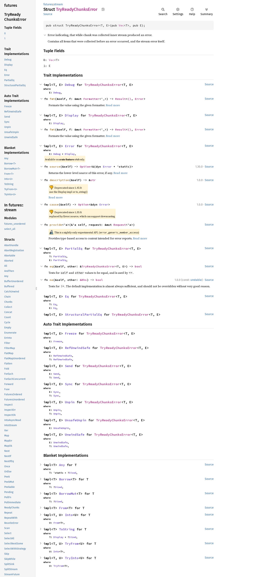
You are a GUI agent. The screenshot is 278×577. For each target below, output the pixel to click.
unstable (196, 280)
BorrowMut (68, 494)
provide (56, 224)
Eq (67, 296)
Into (69, 515)
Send (69, 366)
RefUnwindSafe (77, 348)
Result (120, 99)
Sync (69, 384)
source (55, 166)
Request (119, 224)
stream (58, 4)
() (129, 99)
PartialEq (73, 248)
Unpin (70, 402)
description (59, 180)
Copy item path (103, 9)
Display (72, 115)
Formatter (91, 99)
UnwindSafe (74, 434)
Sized (72, 472)
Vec (121, 25)
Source (47, 14)
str (93, 180)
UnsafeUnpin (75, 420)
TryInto (72, 558)
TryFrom (72, 544)
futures (47, 4)
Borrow (65, 479)
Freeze (71, 333)
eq (51, 266)
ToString (67, 529)
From (63, 508)
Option (85, 166)
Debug (70, 85)
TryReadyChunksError (102, 85)
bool (138, 266)
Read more (113, 105)
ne (51, 280)
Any (62, 465)
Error (139, 99)
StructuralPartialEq (83, 314)
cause (54, 204)
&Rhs (83, 280)
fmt (52, 99)
